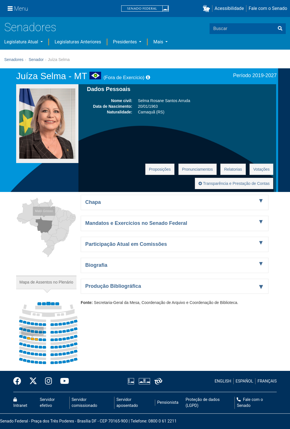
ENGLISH (223, 381)
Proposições (160, 169)
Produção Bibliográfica (113, 286)
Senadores (30, 27)
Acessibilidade (229, 8)
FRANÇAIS (267, 381)
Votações (261, 169)
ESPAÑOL (244, 381)
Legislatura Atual (21, 42)
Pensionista (167, 402)
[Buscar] (280, 29)
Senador (36, 59)
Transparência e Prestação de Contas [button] (234, 183)
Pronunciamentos (197, 169)
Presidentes (125, 42)
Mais (158, 42)
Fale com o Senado (268, 8)
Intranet (20, 403)
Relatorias (233, 169)
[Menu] (18, 8)
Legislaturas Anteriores (78, 42)
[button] (207, 8)
